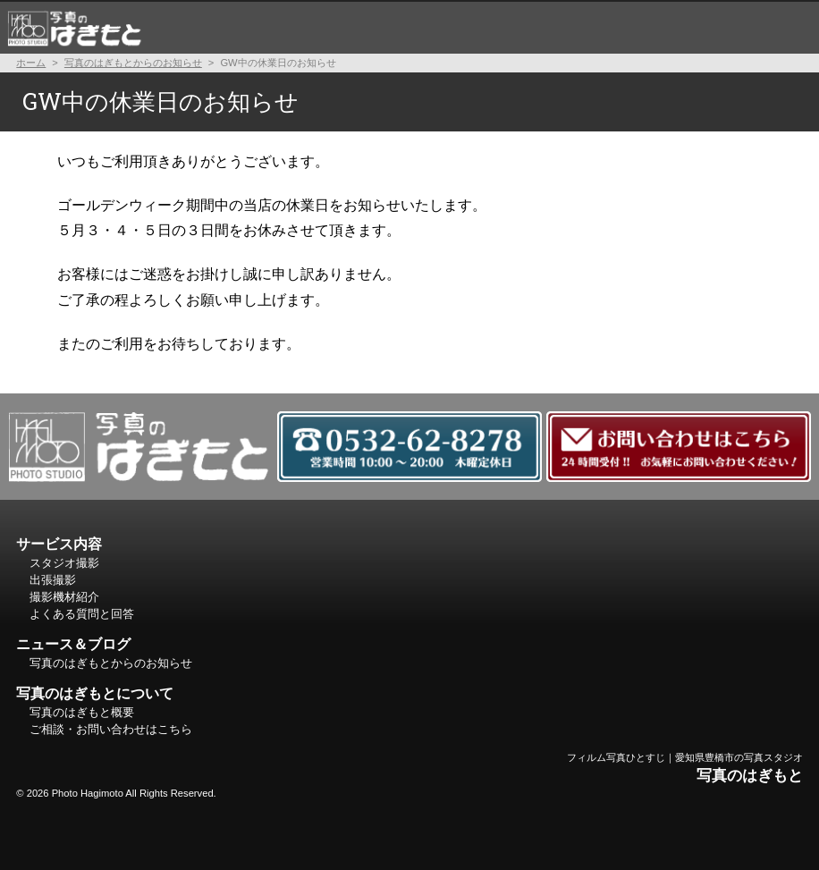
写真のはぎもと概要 (82, 712)
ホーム (74, 27)
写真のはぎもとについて (724, 27)
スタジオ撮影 (206, 27)
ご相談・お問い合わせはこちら (111, 729)
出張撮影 (307, 27)
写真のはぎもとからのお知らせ (133, 62)
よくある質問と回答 (549, 27)
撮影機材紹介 (410, 27)
